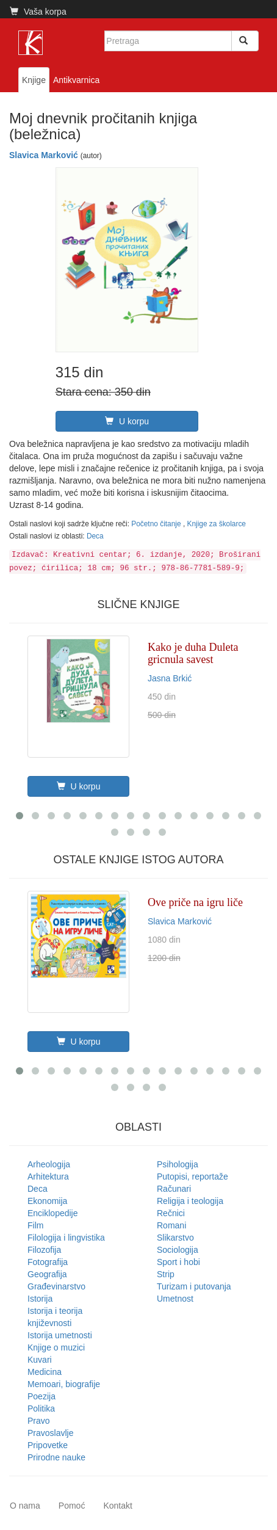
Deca (95, 536)
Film (35, 1225)
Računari (174, 1189)
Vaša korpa (38, 11)
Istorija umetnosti (59, 1335)
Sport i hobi (178, 1262)
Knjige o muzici (56, 1347)
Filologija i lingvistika (66, 1237)
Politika (41, 1408)
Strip (165, 1274)
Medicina (44, 1372)
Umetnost (175, 1298)
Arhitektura (48, 1176)
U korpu (127, 421)
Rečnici (171, 1213)
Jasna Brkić (170, 678)
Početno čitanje (157, 524)
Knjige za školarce (216, 524)
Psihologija (177, 1164)
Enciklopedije (52, 1213)
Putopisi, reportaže (192, 1176)
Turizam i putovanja (194, 1286)
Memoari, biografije (63, 1384)
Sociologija (177, 1250)
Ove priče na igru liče (195, 902)
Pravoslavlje (50, 1433)
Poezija (41, 1396)
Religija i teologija (190, 1201)
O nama (25, 1505)
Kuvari (39, 1360)
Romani (171, 1225)
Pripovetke (47, 1445)
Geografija (47, 1274)
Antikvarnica (76, 80)
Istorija (39, 1298)
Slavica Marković (43, 155)
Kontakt (117, 1505)
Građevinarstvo (56, 1286)
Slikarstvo (175, 1237)
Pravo (38, 1421)
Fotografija (47, 1262)
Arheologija (48, 1164)
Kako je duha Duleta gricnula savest (193, 653)
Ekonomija (47, 1201)
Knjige (34, 80)
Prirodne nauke (56, 1457)
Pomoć (72, 1505)
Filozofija (44, 1250)
